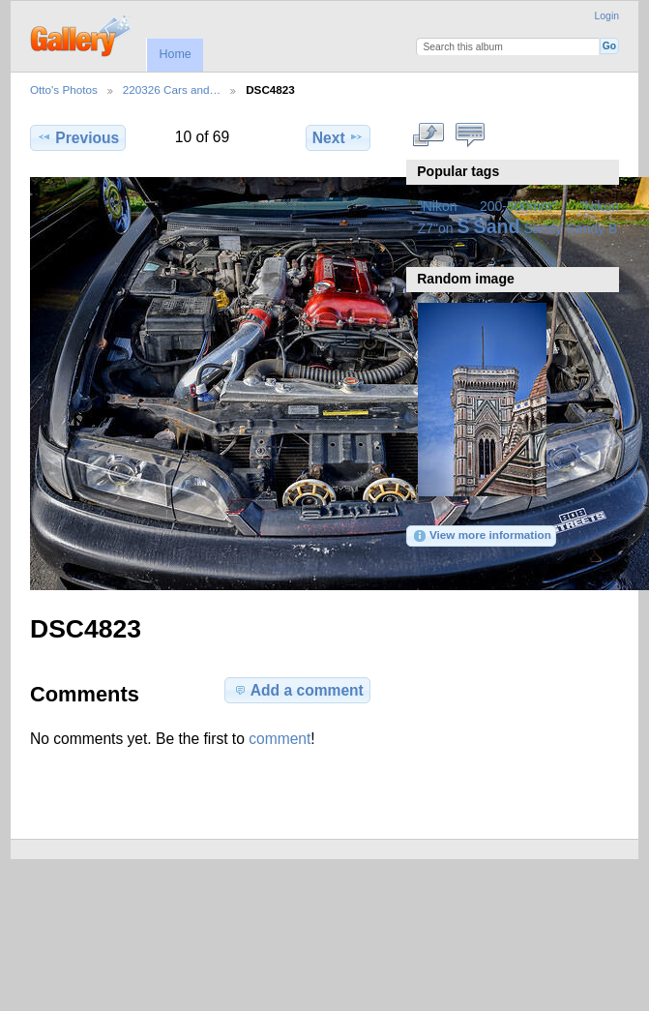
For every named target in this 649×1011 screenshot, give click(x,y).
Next (338, 137)
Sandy (543, 228)
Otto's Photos (64, 89)
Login (607, 16)
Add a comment (298, 690)
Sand (497, 226)
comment (279, 738)
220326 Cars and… (172, 89)
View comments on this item (469, 135)
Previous (78, 137)
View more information (481, 536)
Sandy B (591, 228)
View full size (428, 135)
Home (175, 54)
